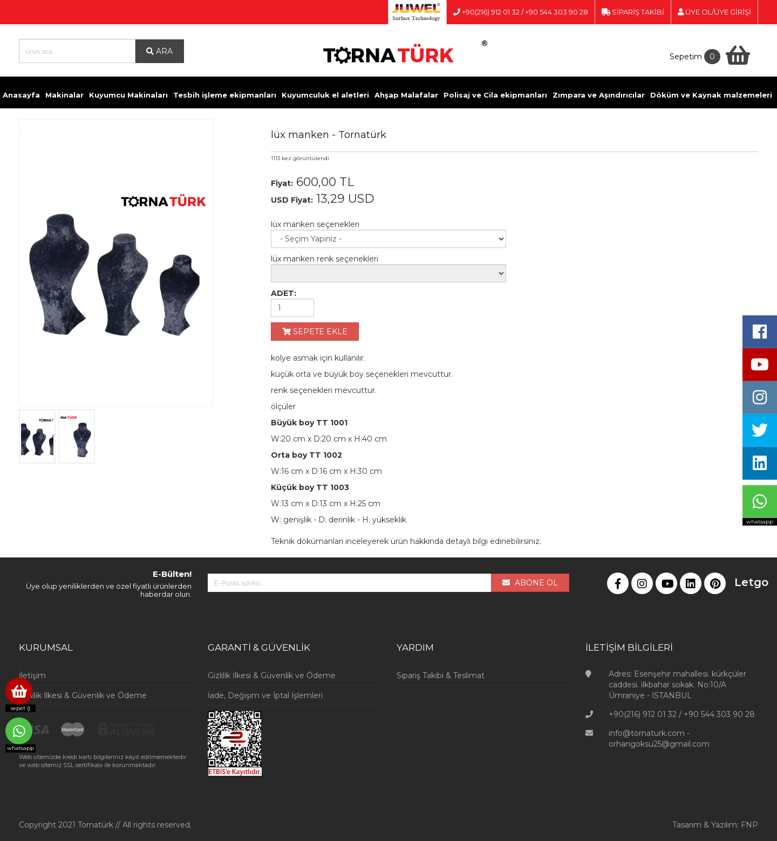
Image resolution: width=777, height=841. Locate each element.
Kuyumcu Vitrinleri (235, 128)
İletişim (329, 128)
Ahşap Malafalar (406, 95)
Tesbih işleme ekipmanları (224, 95)
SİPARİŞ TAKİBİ (633, 12)
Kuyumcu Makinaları (128, 95)
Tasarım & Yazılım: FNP (715, 825)
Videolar (293, 128)
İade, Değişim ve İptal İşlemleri (265, 695)
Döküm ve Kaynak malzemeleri (711, 95)
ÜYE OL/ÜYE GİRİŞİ (714, 12)
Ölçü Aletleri (169, 128)
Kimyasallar (26, 128)
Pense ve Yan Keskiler (96, 128)
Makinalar (64, 95)
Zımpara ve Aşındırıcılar (599, 95)
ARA (159, 51)
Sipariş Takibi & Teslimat (441, 675)
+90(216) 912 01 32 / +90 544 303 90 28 (520, 12)
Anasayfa (21, 95)
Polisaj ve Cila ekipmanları (495, 95)
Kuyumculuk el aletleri (325, 95)
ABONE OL (530, 583)
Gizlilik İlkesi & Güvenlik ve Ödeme (83, 695)
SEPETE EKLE (314, 331)
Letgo (742, 582)
